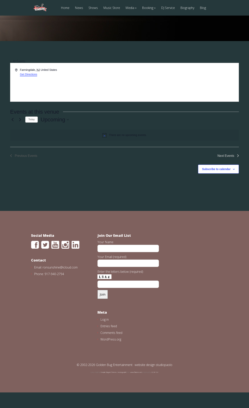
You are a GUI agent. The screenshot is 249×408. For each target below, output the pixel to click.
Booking (147, 8)
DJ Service (168, 8)
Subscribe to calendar (216, 184)
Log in (104, 335)
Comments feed (111, 348)
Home (65, 8)
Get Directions (28, 89)
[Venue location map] (181, 97)
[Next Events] (20, 135)
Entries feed (108, 342)
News (79, 8)
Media (129, 8)
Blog (203, 8)
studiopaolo (164, 380)
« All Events (17, 77)
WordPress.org (110, 355)
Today (31, 135)
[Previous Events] (12, 135)
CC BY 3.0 (155, 388)
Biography (187, 8)
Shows (93, 8)
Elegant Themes (111, 388)
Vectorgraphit (121, 388)
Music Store (111, 8)
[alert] (124, 150)
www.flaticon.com (136, 388)
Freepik (103, 388)
